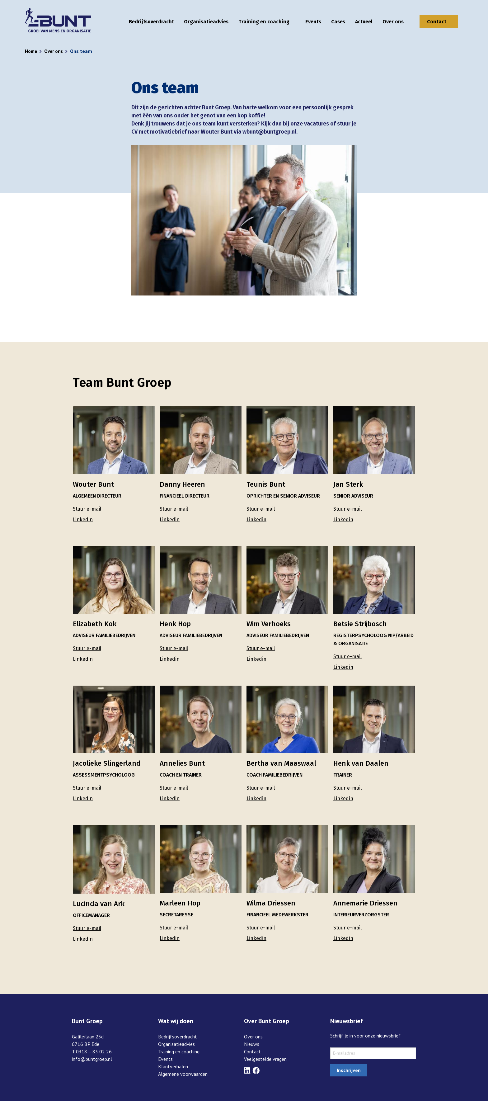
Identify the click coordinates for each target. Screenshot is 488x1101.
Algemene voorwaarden (183, 1074)
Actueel (364, 22)
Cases (338, 22)
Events (313, 22)
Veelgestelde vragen (265, 1059)
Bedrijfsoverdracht (151, 22)
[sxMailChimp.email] (373, 1053)
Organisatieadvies (206, 22)
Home (31, 51)
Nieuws (251, 1044)
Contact (436, 22)
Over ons (393, 22)
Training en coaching (263, 22)
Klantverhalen (173, 1066)
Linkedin (83, 519)
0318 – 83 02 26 (94, 1051)
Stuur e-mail (87, 509)
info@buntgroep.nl (92, 1059)
